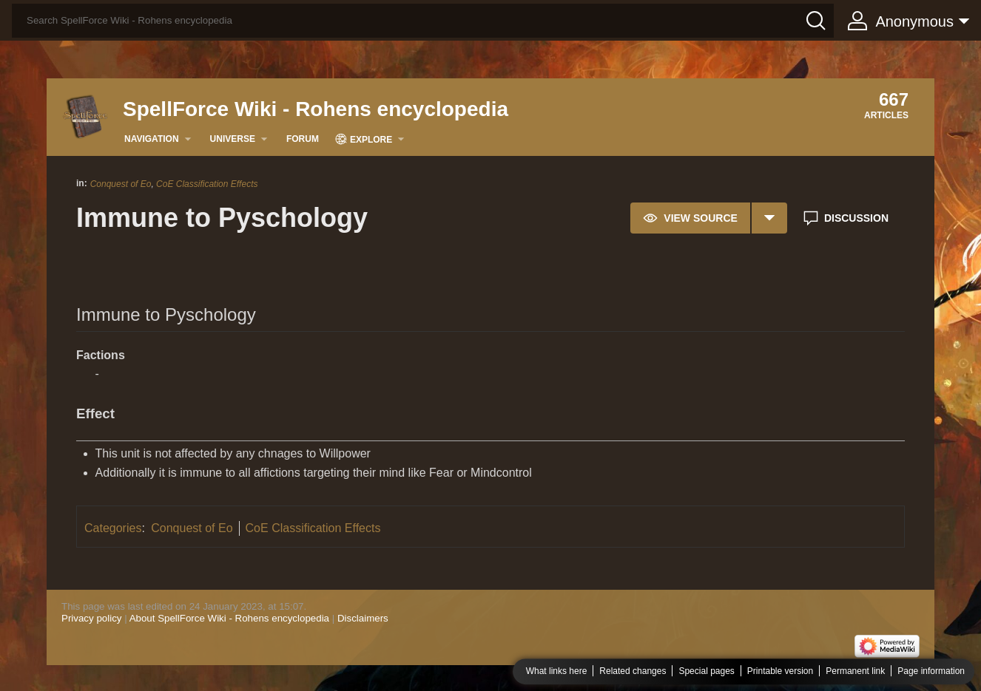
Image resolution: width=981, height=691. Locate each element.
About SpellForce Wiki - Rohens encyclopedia (229, 618)
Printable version (780, 672)
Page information (931, 672)
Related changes (632, 672)
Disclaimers (362, 618)
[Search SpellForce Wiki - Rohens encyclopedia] (423, 21)
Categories (112, 528)
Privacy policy (91, 618)
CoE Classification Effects (206, 184)
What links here (556, 672)
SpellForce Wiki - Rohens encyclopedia (315, 109)
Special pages (706, 672)
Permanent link (855, 672)
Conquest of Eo (121, 184)
